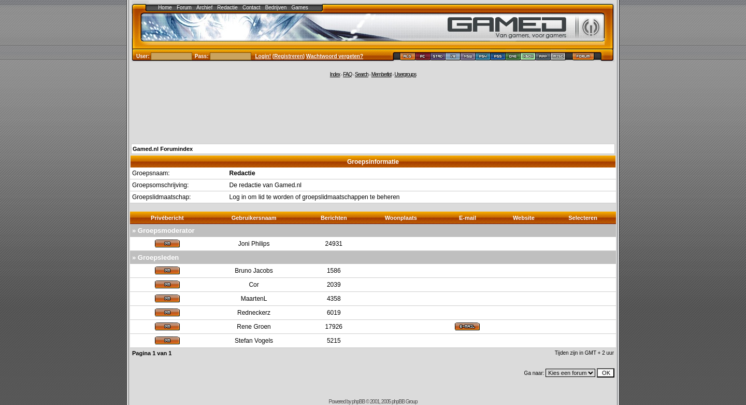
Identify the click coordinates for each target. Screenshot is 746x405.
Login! (263, 56)
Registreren (288, 56)
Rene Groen (253, 326)
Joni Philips (254, 243)
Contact (251, 7)
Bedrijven (276, 7)
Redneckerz (253, 312)
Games (300, 7)
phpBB (358, 401)
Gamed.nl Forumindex (163, 149)
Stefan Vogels (254, 340)
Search (361, 74)
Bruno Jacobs (253, 270)
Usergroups (405, 74)
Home (165, 7)
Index (335, 74)
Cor (254, 284)
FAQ (347, 74)
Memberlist (381, 74)
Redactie (227, 7)
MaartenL (254, 298)
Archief (204, 7)
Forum (184, 7)
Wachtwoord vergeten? (334, 56)
